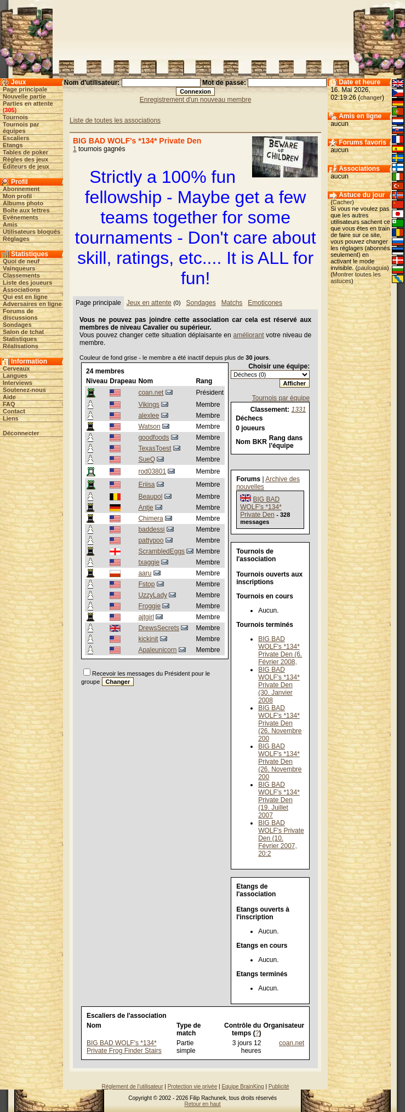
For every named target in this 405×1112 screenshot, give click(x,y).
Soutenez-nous (24, 390)
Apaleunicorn (157, 650)
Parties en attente (28, 103)
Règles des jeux (25, 159)
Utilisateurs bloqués (31, 231)
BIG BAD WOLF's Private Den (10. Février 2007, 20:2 (281, 838)
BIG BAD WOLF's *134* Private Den (261, 506)
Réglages (16, 238)
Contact (14, 411)
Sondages (17, 324)
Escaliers (16, 138)
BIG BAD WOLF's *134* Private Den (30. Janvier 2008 (279, 685)
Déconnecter (21, 433)
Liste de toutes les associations (115, 120)
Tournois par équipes (21, 127)
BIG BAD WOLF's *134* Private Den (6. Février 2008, (280, 650)
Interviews (17, 382)
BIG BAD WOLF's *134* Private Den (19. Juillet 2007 (279, 800)
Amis (10, 224)
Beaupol (150, 496)
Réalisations (20, 346)
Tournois (15, 117)
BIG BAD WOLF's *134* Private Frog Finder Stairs (124, 1047)
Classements (21, 275)
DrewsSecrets (158, 628)
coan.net (150, 392)
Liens (11, 418)
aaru (144, 573)
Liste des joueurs (27, 282)
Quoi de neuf (21, 261)
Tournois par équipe (281, 398)
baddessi (151, 529)
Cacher (342, 202)
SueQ (146, 459)
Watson (149, 426)
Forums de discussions (20, 314)
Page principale (25, 89)
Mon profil (17, 196)
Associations (21, 289)
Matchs (232, 303)
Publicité (279, 1087)
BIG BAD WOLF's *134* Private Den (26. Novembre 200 (279, 723)
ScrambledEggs (161, 551)
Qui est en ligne (25, 296)
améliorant (248, 335)
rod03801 (152, 471)
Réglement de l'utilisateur (132, 1087)
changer (371, 97)
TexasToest (154, 448)
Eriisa (146, 484)
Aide (9, 397)
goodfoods (153, 437)
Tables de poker (25, 152)
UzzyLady (152, 595)
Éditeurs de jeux (26, 166)
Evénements (20, 217)
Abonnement (21, 189)
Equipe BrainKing (242, 1087)
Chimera (150, 518)
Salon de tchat (23, 332)
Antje (145, 507)
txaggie (148, 562)
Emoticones (265, 303)
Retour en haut (202, 1104)
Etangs (13, 145)
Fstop (146, 584)
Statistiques (20, 339)
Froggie (149, 606)
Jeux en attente (149, 303)
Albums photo (23, 203)
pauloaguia (372, 267)
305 (9, 110)
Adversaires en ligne (32, 304)
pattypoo (150, 540)
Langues (15, 375)
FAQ (9, 404)
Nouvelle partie (24, 96)
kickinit (148, 639)
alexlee (148, 415)
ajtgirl (146, 617)
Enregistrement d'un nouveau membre (196, 99)
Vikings (148, 404)
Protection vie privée (193, 1087)
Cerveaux (16, 368)
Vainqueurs (19, 268)
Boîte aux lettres (26, 210)
